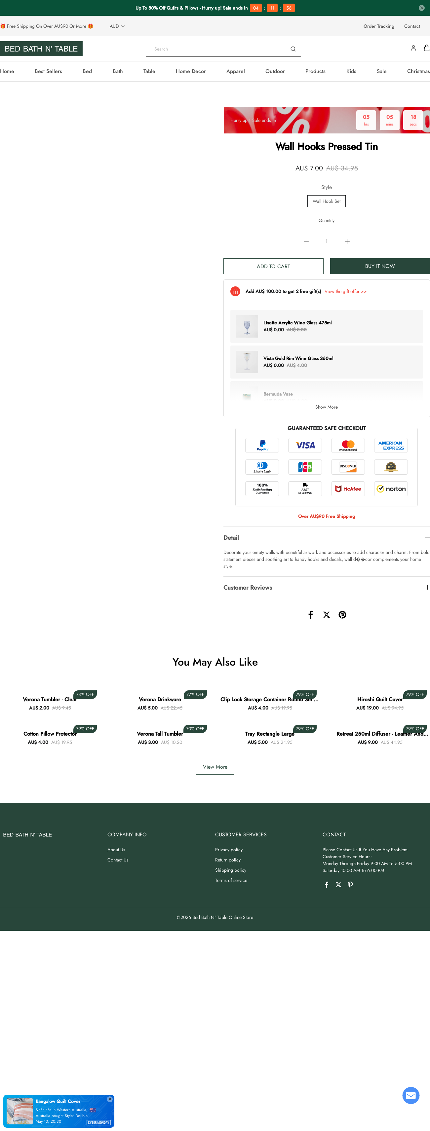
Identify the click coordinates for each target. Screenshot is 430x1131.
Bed (87, 71)
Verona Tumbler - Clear (50, 699)
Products (315, 71)
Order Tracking (379, 26)
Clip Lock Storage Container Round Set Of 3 (270, 700)
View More (215, 767)
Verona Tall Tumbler (160, 734)
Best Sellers (48, 71)
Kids (351, 71)
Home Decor (191, 71)
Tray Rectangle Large (269, 734)
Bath (118, 71)
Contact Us (118, 860)
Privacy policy (229, 849)
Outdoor (275, 71)
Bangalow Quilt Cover (58, 1101)
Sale (382, 71)
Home (7, 71)
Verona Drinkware (160, 699)
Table (149, 71)
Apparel (235, 71)
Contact (412, 26)
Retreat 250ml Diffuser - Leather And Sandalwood (379, 734)
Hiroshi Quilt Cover (380, 699)
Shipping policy (230, 870)
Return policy (228, 860)
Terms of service (231, 880)
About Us (116, 849)
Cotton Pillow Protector (50, 734)
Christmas (418, 71)
